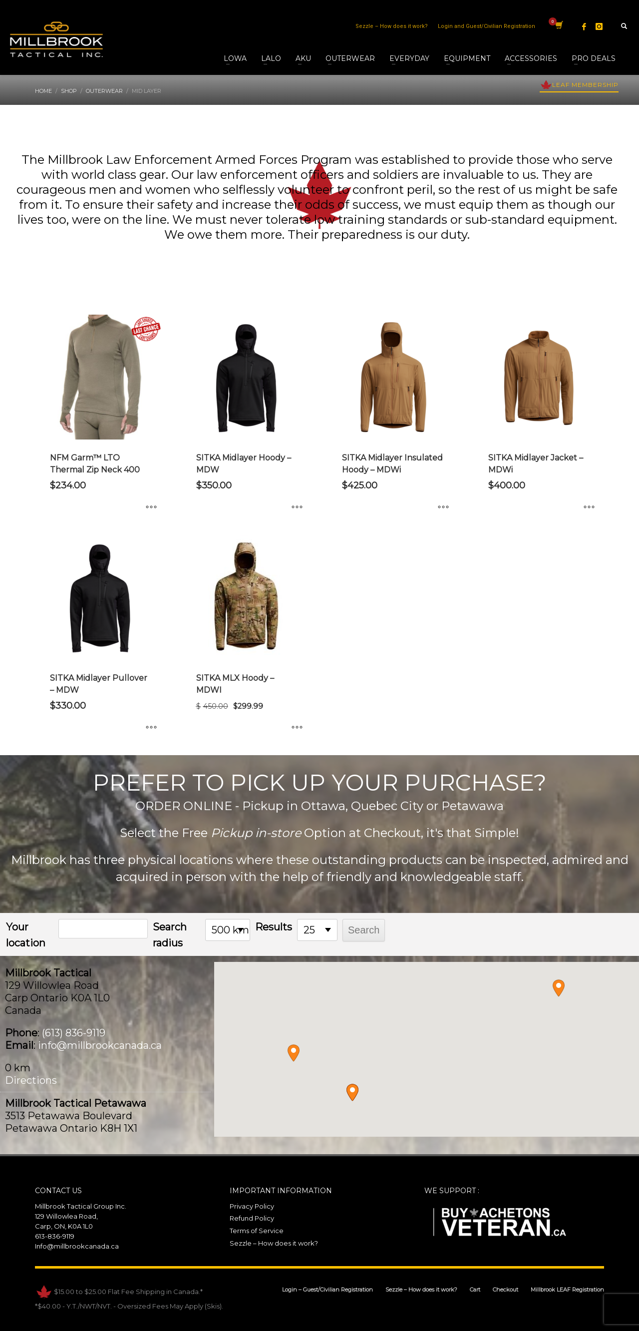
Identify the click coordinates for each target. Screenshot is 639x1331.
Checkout (505, 1289)
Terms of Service (257, 1231)
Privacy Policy (252, 1206)
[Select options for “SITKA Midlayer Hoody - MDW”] (297, 507)
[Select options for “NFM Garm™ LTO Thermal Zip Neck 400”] (151, 507)
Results (273, 927)
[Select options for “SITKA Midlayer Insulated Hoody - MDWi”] (443, 507)
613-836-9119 (54, 1236)
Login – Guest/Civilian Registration (327, 1289)
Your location (25, 935)
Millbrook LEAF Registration (567, 1289)
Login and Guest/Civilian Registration (486, 26)
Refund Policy (252, 1218)
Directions (31, 1080)
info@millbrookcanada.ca (100, 1045)
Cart (475, 1289)
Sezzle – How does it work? (391, 26)
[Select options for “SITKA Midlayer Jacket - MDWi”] (589, 507)
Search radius (170, 935)
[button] (352, 1092)
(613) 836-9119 (73, 1033)
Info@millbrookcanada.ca (77, 1246)
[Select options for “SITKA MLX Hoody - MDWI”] (297, 727)
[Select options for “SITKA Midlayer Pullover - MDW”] (151, 727)
